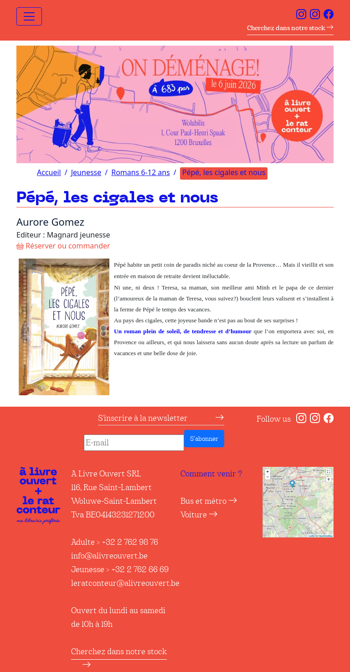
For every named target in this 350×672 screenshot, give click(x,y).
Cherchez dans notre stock (290, 27)
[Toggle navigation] (29, 16)
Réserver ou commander (63, 246)
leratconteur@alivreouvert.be (125, 583)
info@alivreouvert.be (109, 555)
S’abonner (204, 438)
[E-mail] (134, 442)
